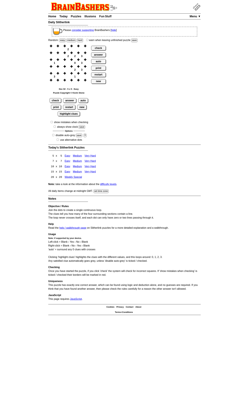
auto (83, 100)
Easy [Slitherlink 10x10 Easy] (67, 166)
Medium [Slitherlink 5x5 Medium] (77, 156)
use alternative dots (71, 139)
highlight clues (69, 113)
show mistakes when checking (71, 122)
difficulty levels (108, 184)
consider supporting (83, 30)
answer (69, 100)
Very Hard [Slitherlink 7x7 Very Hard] (90, 161)
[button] (54, 46)
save (134, 40)
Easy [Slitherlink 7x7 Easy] (67, 161)
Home (52, 16)
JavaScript (76, 299)
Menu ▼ (195, 16)
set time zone (101, 191)
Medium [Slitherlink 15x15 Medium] (77, 172)
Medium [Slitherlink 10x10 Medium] (77, 166)
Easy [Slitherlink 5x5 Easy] (67, 156)
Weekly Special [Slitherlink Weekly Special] (73, 177)
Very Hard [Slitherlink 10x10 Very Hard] (90, 166)
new (81, 107)
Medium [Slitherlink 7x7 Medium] (77, 161)
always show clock (67, 126)
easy (62, 40)
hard (80, 40)
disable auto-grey (65, 135)
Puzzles (76, 16)
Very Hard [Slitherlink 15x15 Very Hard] (90, 172)
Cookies (110, 307)
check (55, 100)
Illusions (90, 16)
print (56, 107)
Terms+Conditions (124, 312)
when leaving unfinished (112, 40)
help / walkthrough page (72, 228)
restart (69, 107)
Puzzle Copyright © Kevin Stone (68, 93)
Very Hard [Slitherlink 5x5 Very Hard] (90, 156)
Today (63, 16)
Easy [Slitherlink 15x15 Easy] (67, 172)
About (138, 307)
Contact (129, 307)
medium (71, 40)
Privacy (120, 307)
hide (113, 30)
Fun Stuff (105, 16)
